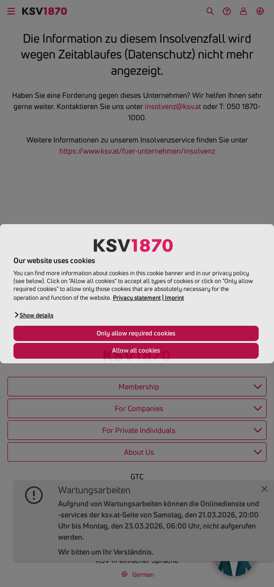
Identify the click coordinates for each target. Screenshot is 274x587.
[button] (33, 315)
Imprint (174, 297)
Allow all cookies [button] (136, 350)
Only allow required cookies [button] (136, 333)
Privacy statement (137, 297)
